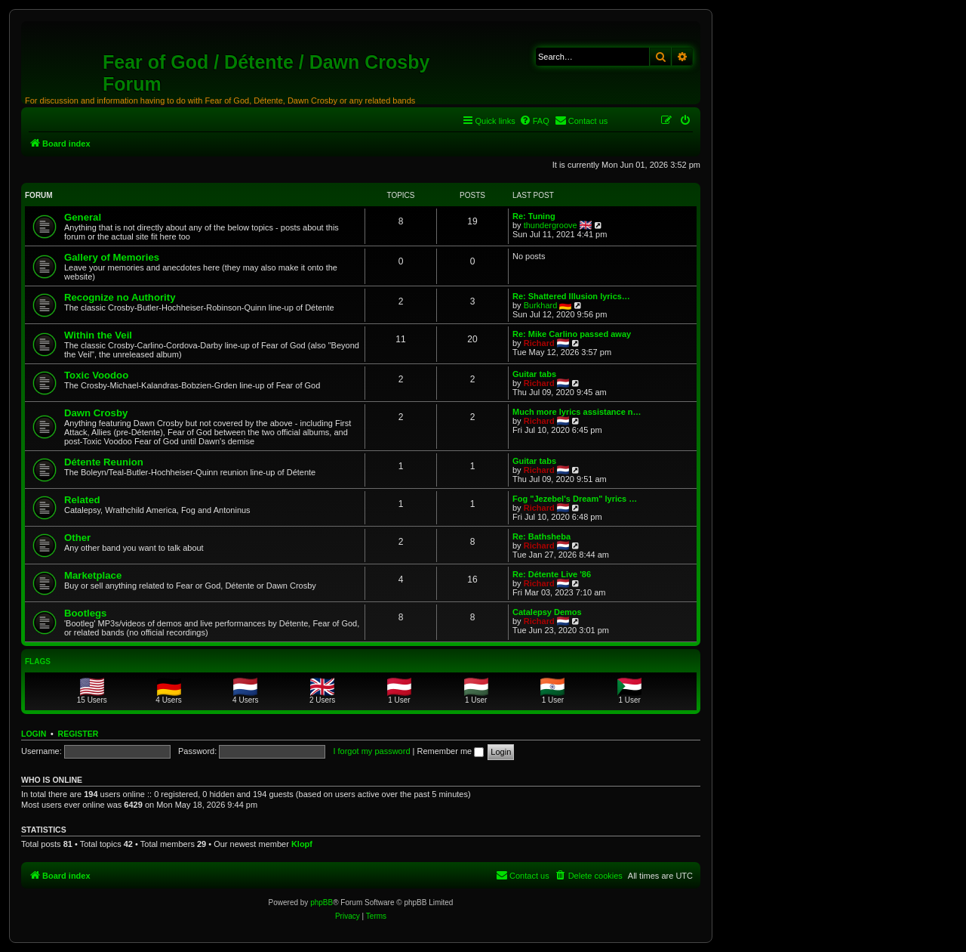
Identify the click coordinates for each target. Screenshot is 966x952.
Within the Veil (98, 335)
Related (82, 499)
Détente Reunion (103, 462)
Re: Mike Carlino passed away (571, 333)
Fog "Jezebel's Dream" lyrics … (574, 498)
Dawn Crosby (96, 413)
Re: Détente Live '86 (551, 574)
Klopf (301, 843)
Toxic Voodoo (96, 375)
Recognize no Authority (120, 297)
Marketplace (93, 575)
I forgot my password (371, 751)
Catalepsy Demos (547, 612)
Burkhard (541, 305)
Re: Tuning (533, 216)
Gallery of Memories (111, 257)
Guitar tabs (534, 374)
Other (77, 537)
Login (33, 733)
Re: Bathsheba (541, 536)
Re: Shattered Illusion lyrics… (571, 296)
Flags (38, 661)
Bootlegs (85, 613)
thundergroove (550, 225)
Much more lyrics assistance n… (576, 411)
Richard (539, 343)
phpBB (321, 902)
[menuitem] (534, 121)
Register (78, 733)
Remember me (450, 751)
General (82, 217)
